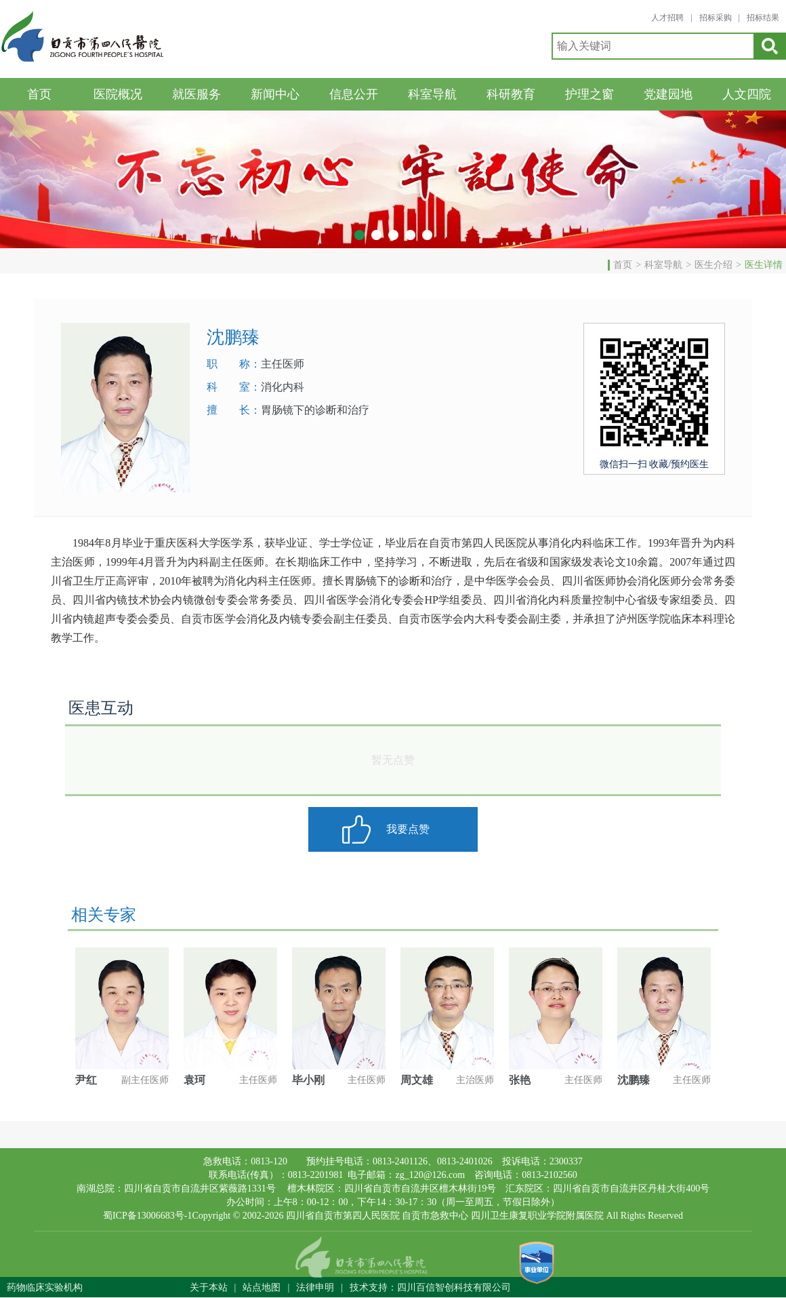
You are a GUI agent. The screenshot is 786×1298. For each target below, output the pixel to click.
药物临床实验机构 (45, 1287)
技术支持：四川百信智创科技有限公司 (430, 1287)
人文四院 (746, 94)
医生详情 (764, 265)
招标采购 (715, 17)
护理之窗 (589, 94)
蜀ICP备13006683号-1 (147, 1216)
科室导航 (432, 94)
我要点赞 (408, 829)
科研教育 (511, 94)
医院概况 (118, 94)
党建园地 (668, 94)
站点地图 (262, 1287)
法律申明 (315, 1287)
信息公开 (353, 94)
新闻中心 (275, 94)
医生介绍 (713, 265)
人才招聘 (667, 17)
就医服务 (196, 94)
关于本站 (209, 1287)
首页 (39, 94)
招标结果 (763, 17)
